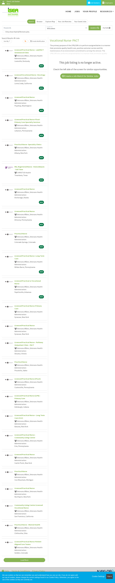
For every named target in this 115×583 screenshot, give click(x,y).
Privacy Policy (38, 570)
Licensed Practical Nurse (24, 97)
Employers (107, 2)
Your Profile (90, 11)
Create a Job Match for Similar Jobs (80, 76)
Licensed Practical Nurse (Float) (27, 379)
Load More (24, 560)
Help (5, 570)
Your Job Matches (64, 21)
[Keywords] (24, 27)
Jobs (77, 11)
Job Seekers (94, 2)
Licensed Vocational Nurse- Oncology (29, 75)
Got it (109, 576)
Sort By (6, 41)
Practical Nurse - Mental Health (27, 525)
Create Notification (37, 41)
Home (68, 11)
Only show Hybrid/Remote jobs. (17, 32)
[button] (106, 27)
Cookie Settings (98, 576)
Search (31, 21)
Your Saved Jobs (80, 21)
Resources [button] (106, 11)
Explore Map (50, 21)
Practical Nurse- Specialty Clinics (27, 144)
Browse (39, 21)
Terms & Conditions (20, 570)
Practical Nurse (20, 233)
